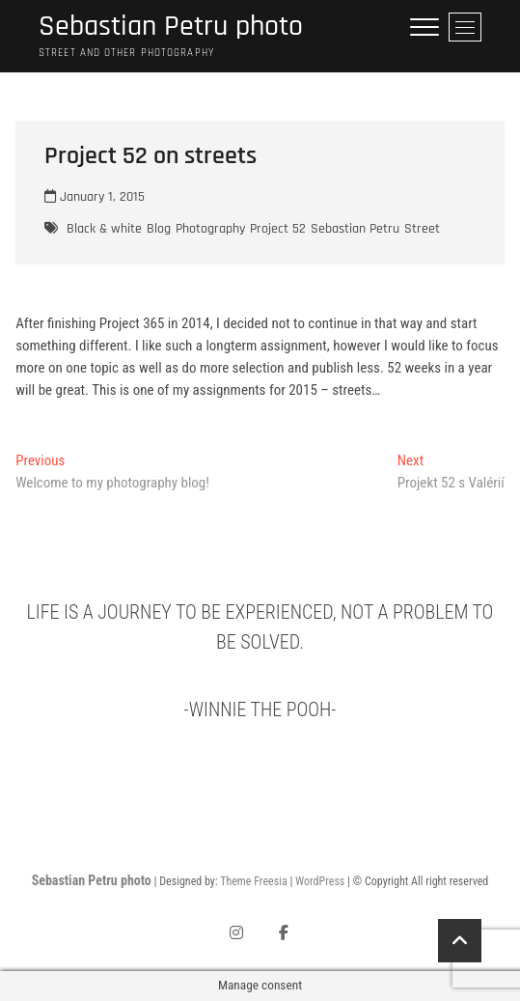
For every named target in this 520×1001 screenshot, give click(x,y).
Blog (159, 228)
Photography (210, 228)
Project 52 (278, 228)
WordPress (319, 881)
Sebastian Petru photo (171, 26)
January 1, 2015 (94, 197)
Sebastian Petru (355, 228)
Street (422, 228)
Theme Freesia (253, 881)
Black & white (104, 228)
